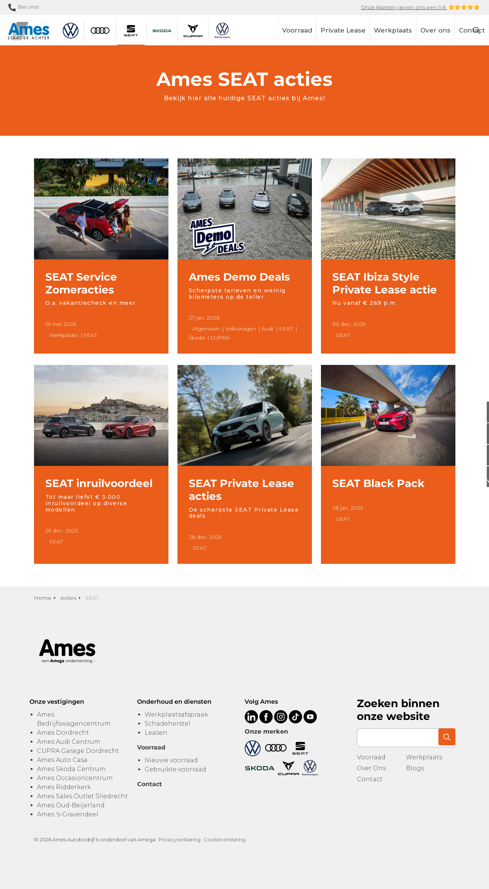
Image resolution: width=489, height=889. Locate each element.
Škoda (197, 338)
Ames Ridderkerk (64, 787)
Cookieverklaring (224, 839)
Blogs (415, 768)
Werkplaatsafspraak (176, 714)
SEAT (90, 335)
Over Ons (371, 768)
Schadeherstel (167, 723)
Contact (370, 779)
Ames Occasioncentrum (75, 778)
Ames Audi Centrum (68, 741)
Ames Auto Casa (62, 759)
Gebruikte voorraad (175, 769)
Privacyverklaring (180, 839)
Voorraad (297, 30)
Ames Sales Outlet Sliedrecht (82, 796)
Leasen (156, 732)
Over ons (435, 30)
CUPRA (220, 338)
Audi (267, 329)
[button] (446, 737)
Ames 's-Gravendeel (67, 814)
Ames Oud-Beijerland (71, 805)
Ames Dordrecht (63, 732)
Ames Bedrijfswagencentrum (74, 719)
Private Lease (343, 30)
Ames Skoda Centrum (71, 769)
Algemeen (206, 329)
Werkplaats (393, 30)
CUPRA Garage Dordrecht (78, 750)
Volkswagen (240, 329)
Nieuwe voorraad (171, 760)
